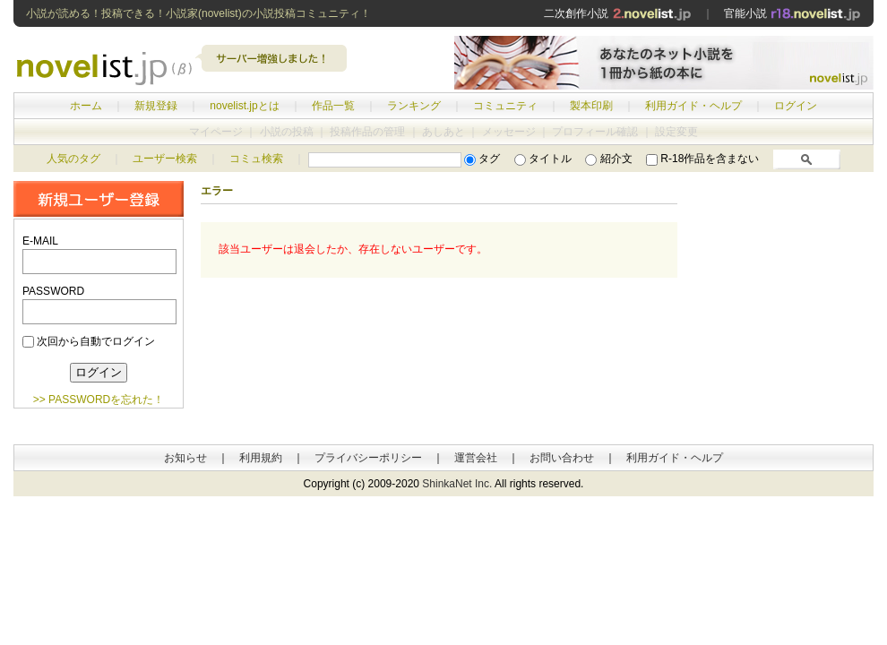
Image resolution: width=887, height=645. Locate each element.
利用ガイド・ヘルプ (693, 105)
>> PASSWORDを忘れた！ (98, 399)
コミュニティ (505, 105)
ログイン (795, 105)
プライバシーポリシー (368, 458)
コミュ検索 (256, 158)
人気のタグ (73, 158)
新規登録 (155, 105)
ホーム (86, 105)
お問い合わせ (562, 458)
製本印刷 (591, 105)
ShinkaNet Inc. (457, 483)
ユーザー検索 (165, 158)
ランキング (414, 105)
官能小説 (792, 13)
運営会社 (475, 458)
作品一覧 (333, 105)
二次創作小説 (617, 13)
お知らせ (185, 458)
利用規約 (260, 458)
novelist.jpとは (244, 105)
